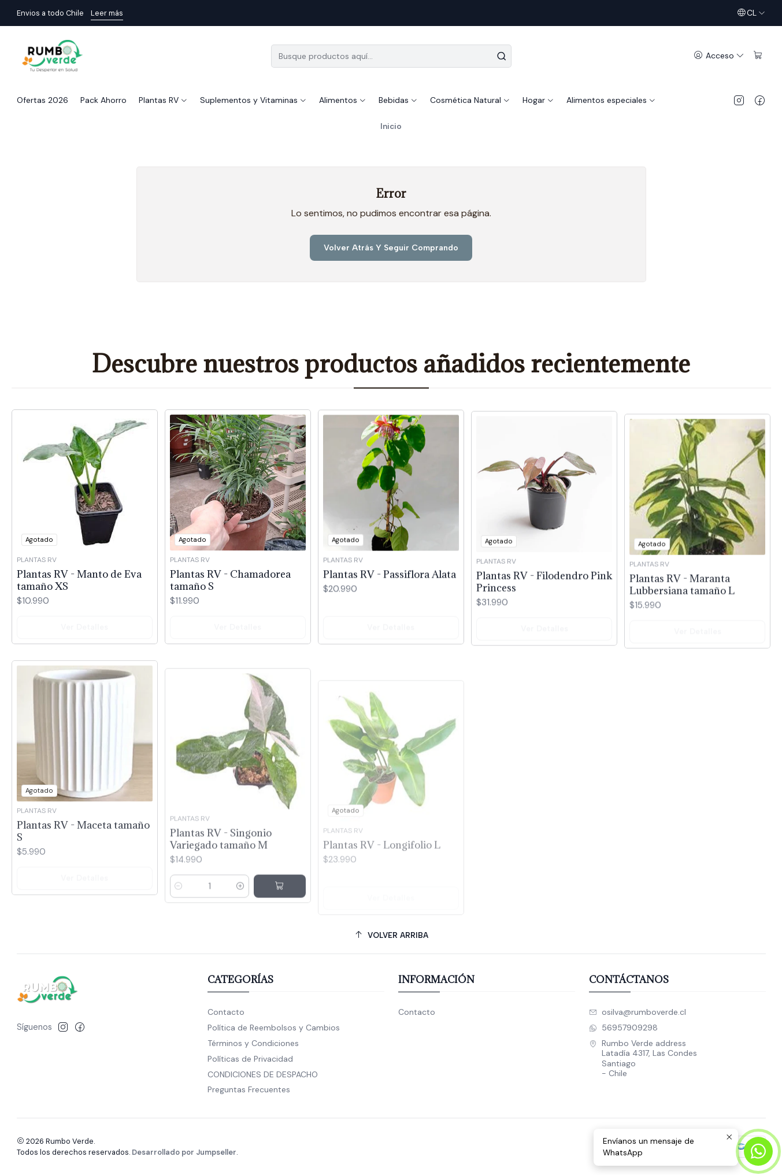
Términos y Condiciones (253, 1043)
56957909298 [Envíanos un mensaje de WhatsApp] (623, 1027)
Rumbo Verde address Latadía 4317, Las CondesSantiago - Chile (643, 1058)
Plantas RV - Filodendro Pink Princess (544, 636)
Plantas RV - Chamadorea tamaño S (230, 609)
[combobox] (391, 56)
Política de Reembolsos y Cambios (273, 1027)
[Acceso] (719, 55)
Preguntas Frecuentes (248, 1089)
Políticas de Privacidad (250, 1059)
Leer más (107, 13)
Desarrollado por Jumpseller (184, 1152)
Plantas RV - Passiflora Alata (389, 619)
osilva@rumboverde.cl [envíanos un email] (637, 1012)
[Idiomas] (751, 13)
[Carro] (758, 55)
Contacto (225, 1012)
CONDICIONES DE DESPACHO (262, 1074)
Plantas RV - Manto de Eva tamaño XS (79, 596)
